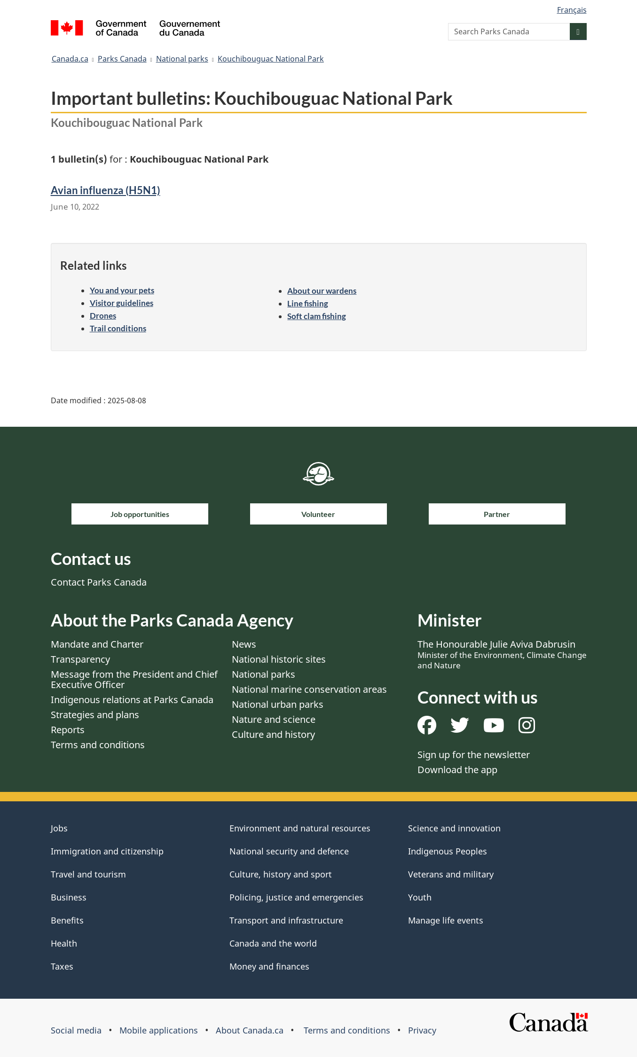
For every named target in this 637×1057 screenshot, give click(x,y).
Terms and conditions (98, 744)
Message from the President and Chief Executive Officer (134, 679)
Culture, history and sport (280, 874)
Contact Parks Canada (99, 582)
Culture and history (273, 734)
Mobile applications (158, 1030)
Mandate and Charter (97, 644)
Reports (68, 729)
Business (69, 897)
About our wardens (321, 291)
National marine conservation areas (309, 689)
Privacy (422, 1030)
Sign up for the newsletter (473, 754)
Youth (420, 897)
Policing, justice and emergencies (296, 897)
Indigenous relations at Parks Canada (132, 699)
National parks (182, 59)
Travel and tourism (88, 874)
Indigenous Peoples (447, 851)
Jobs (59, 828)
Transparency (80, 659)
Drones (103, 316)
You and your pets (122, 290)
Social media (76, 1030)
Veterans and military (451, 874)
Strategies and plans (95, 714)
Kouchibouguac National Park (271, 59)
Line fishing (307, 303)
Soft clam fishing (316, 316)
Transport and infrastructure (286, 920)
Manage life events (445, 920)
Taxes (62, 966)
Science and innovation (454, 828)
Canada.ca (70, 59)
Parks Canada (122, 59)
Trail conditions (118, 328)
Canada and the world (273, 943)
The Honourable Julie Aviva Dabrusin (502, 654)
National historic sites (279, 659)
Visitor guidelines (121, 303)
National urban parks (277, 704)
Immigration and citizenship (107, 851)
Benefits (67, 920)
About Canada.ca (249, 1030)
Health (64, 943)
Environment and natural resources (299, 828)
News (244, 644)
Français (572, 10)
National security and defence (289, 851)
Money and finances (269, 966)
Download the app (457, 769)
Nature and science (273, 719)
